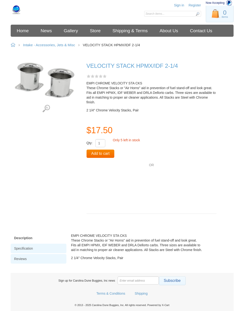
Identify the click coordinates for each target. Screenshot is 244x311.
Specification (23, 248)
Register (195, 5)
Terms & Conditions (111, 293)
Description (23, 238)
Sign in (179, 5)
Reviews (20, 259)
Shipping (141, 293)
